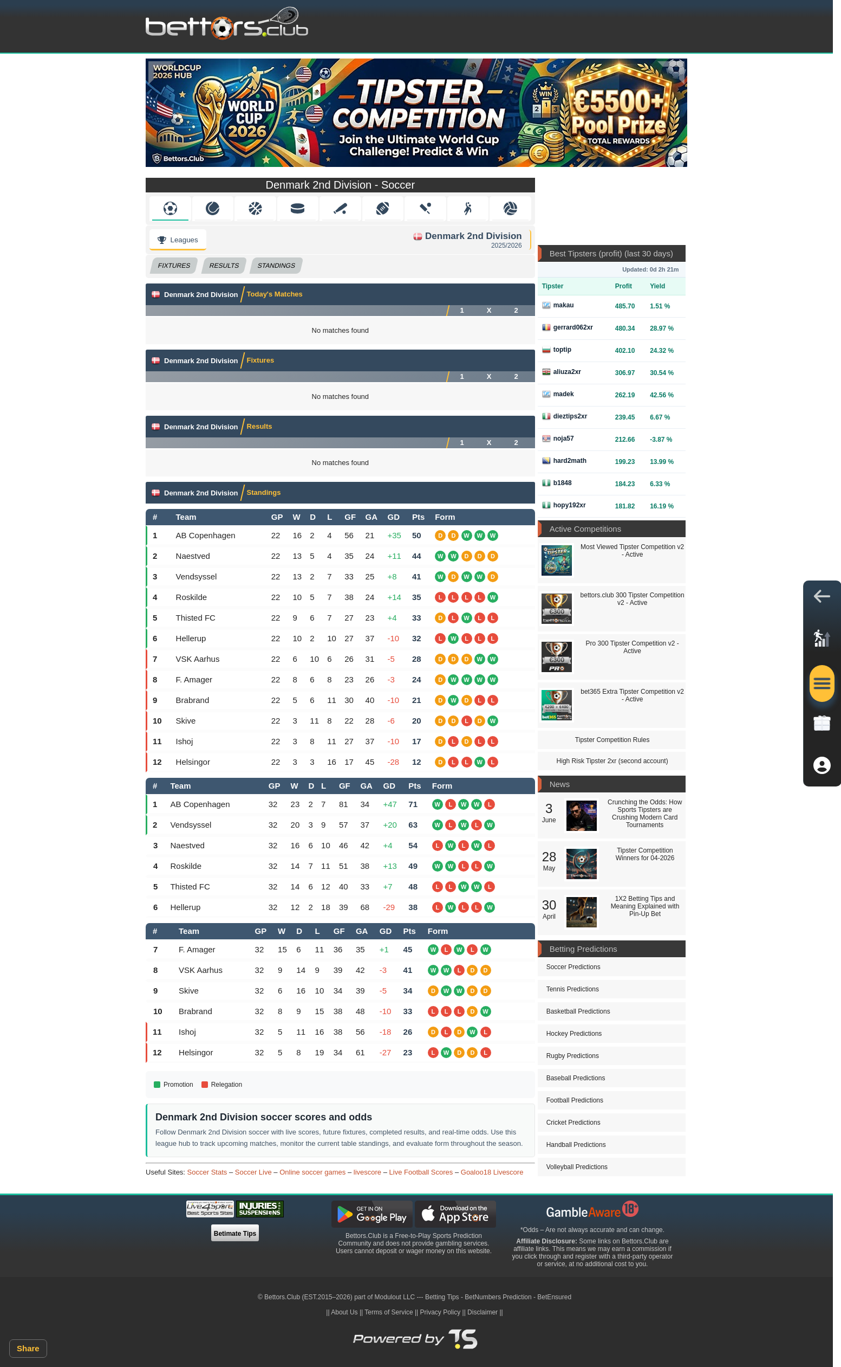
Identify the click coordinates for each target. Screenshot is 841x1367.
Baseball (340, 208)
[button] (822, 599)
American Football (382, 208)
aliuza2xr (561, 371)
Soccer (170, 208)
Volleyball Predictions (577, 1167)
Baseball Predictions (575, 1078)
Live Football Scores (421, 1172)
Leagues (178, 240)
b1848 (557, 483)
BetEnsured (554, 1297)
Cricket (425, 208)
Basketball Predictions (578, 1011)
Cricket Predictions (573, 1122)
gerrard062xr (567, 327)
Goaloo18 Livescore (492, 1172)
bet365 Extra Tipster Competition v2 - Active (632, 695)
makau (558, 305)
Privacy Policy (440, 1312)
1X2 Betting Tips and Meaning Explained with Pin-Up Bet (645, 906)
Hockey (297, 208)
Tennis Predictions (572, 989)
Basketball (255, 208)
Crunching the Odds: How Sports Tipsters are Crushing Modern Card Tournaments (645, 813)
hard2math (564, 460)
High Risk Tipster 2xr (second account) (612, 761)
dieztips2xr (565, 416)
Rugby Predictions (572, 1056)
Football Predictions (574, 1100)
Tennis (212, 208)
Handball (467, 208)
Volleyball (510, 208)
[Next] (670, 73)
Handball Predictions (576, 1145)
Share (28, 1348)
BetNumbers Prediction (498, 1297)
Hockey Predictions (574, 1033)
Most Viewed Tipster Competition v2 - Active (632, 550)
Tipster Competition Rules (612, 740)
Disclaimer (482, 1312)
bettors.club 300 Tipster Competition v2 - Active (632, 599)
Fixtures (174, 265)
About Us (344, 1312)
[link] (822, 641)
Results (224, 265)
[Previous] (161, 73)
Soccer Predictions (573, 967)
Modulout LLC (395, 1297)
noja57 (558, 438)
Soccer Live (253, 1172)
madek (558, 394)
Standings (276, 265)
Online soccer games (312, 1172)
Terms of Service (388, 1312)
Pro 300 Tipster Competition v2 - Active (632, 647)
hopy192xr (564, 505)
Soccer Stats (207, 1172)
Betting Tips (442, 1297)
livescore (367, 1172)
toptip (556, 349)
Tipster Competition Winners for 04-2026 (645, 854)
